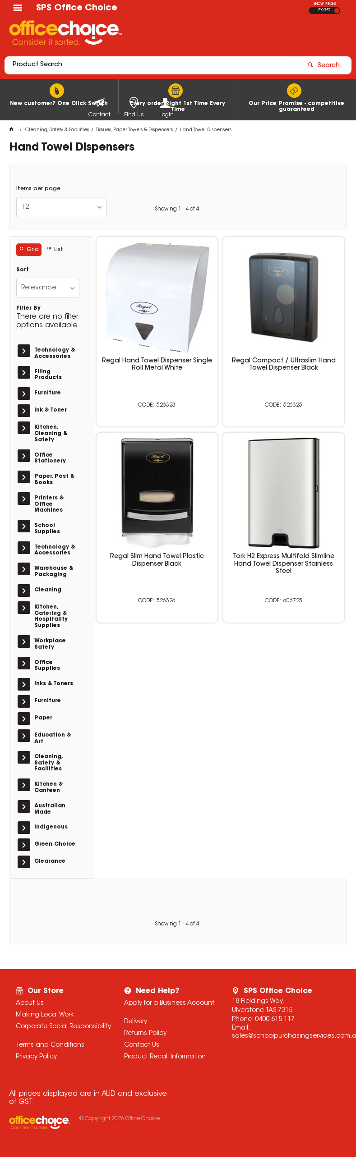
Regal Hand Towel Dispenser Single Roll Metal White (157, 364)
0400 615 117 (275, 1019)
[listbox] (61, 207)
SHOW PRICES (325, 4)
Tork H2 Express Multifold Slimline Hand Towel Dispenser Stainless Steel (283, 564)
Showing (177, 209)
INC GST (336, 10)
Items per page (38, 189)
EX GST (324, 10)
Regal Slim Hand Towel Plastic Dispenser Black (157, 560)
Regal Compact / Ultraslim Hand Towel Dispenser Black (284, 364)
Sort (22, 270)
